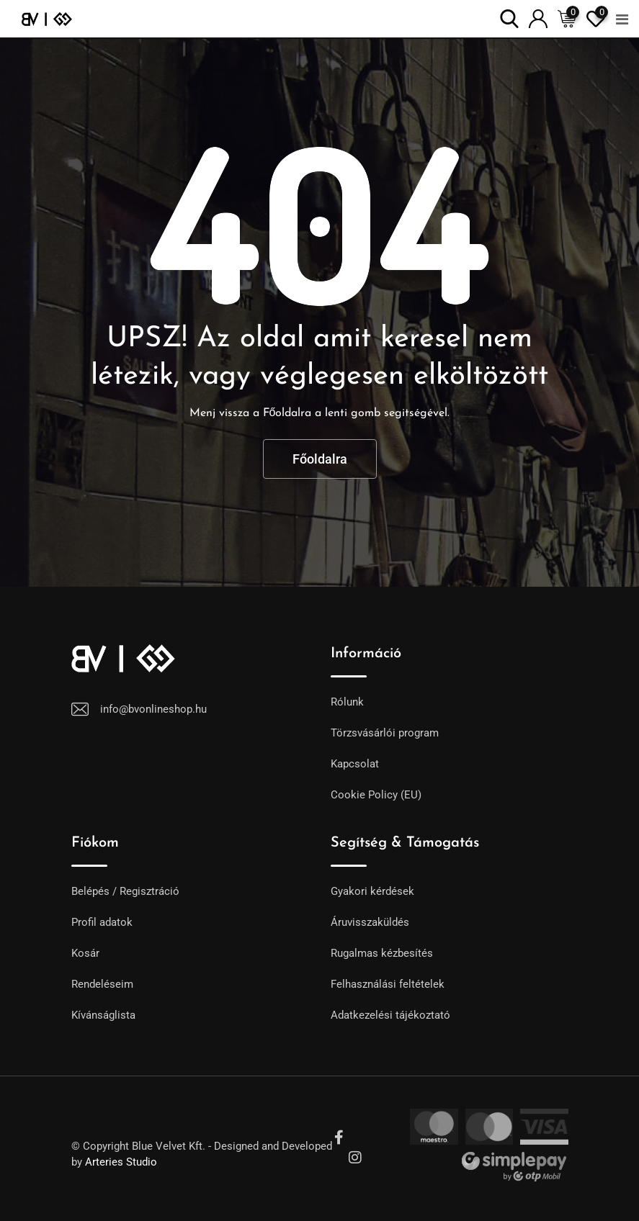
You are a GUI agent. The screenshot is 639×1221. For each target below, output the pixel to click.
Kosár (85, 953)
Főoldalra (319, 459)
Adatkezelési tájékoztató (390, 1015)
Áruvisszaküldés (370, 922)
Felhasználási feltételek (387, 984)
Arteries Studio (121, 1161)
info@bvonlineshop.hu (153, 709)
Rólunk (347, 701)
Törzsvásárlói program (385, 732)
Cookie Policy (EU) (376, 794)
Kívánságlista (103, 1015)
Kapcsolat (355, 763)
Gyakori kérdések (372, 891)
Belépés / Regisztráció (125, 891)
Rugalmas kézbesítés (382, 953)
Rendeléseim (102, 984)
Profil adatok (102, 922)
